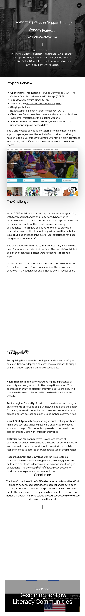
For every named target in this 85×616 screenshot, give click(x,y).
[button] (79, 5)
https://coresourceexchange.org (44, 131)
